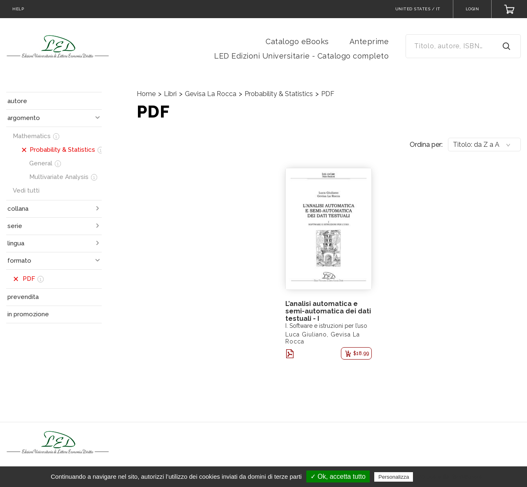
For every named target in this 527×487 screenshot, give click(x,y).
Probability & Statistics (279, 94)
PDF (327, 94)
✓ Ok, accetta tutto (338, 476)
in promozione (28, 314)
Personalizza (393, 477)
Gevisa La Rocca (210, 94)
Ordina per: (426, 144)
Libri (170, 94)
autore (17, 101)
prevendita (23, 297)
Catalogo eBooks (297, 41)
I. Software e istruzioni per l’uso (326, 325)
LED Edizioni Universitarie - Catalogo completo (301, 56)
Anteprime (369, 41)
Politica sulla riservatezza (449, 476)
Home (146, 94)
